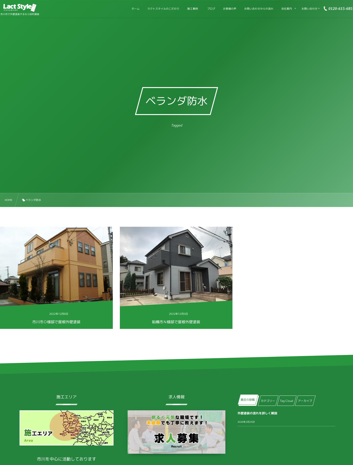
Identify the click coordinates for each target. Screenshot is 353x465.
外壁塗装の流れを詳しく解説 (257, 413)
